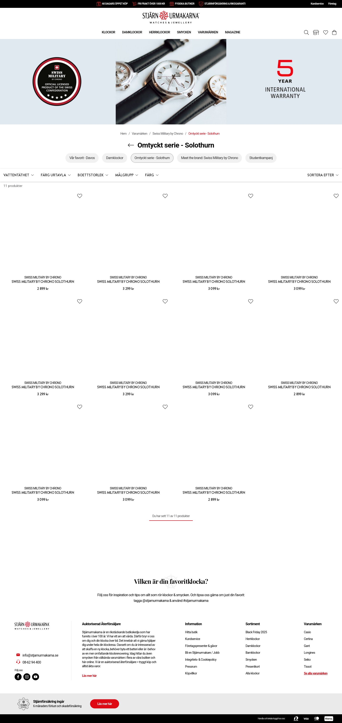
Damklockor (253, 646)
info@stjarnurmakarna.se (40, 655)
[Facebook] (18, 676)
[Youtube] (35, 676)
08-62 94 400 (31, 662)
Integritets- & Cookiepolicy (200, 659)
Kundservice (317, 3)
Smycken (251, 659)
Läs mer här (89, 675)
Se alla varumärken (315, 673)
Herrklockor (253, 639)
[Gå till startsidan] (171, 17)
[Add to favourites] (79, 196)
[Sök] (306, 32)
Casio (307, 632)
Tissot (307, 666)
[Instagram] (26, 676)
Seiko (307, 659)
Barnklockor (253, 652)
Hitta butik (191, 632)
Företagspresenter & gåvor (201, 646)
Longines (309, 652)
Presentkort (253, 666)
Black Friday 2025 (256, 632)
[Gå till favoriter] (325, 32)
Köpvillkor (191, 673)
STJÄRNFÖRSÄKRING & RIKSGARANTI (224, 3)
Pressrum (191, 666)
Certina (308, 639)
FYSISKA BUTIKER (184, 3)
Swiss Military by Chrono (167, 134)
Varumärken (139, 134)
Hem (123, 134)
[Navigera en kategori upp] (131, 145)
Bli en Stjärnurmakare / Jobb (202, 652)
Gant (307, 646)
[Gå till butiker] (316, 32)
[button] (18, 175)
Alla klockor (253, 673)
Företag (332, 3)
